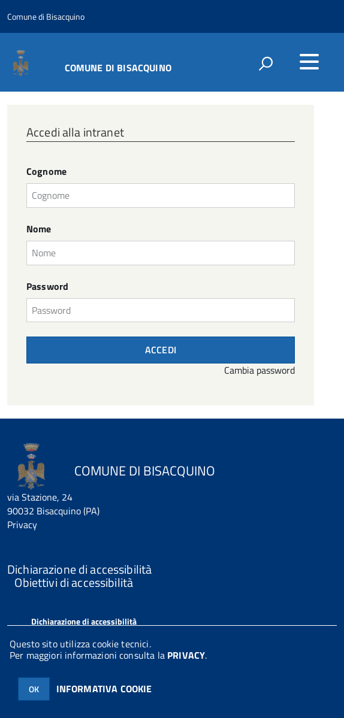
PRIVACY (186, 655)
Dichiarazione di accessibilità (84, 621)
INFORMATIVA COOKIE (104, 688)
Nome (39, 229)
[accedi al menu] (309, 61)
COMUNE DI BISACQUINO (118, 66)
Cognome (46, 171)
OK (34, 689)
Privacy (22, 524)
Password (47, 286)
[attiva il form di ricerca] (265, 63)
